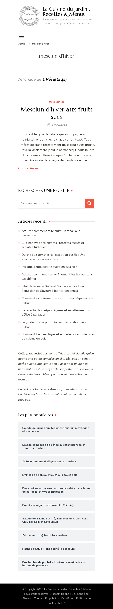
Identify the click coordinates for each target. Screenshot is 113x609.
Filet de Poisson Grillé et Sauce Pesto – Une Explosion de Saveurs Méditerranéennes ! (53, 288)
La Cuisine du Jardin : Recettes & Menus (66, 11)
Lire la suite (26, 168)
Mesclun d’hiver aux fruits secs (57, 113)
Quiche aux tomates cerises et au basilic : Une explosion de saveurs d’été (53, 257)
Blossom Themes (33, 598)
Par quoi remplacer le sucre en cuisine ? (49, 267)
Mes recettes (56, 102)
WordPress (68, 598)
